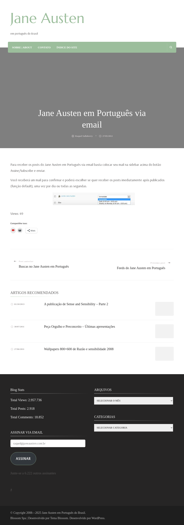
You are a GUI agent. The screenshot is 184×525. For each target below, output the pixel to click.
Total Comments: (22, 417)
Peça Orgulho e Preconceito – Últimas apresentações (79, 326)
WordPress (98, 518)
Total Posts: (18, 408)
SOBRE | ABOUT (22, 47)
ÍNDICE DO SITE (67, 47)
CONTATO (44, 47)
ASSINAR (23, 458)
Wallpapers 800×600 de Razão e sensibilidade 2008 (79, 349)
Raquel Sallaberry (84, 136)
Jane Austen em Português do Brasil (63, 512)
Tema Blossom (59, 518)
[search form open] (171, 47)
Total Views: (19, 400)
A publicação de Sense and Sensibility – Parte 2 (76, 304)
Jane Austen (47, 18)
